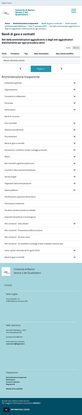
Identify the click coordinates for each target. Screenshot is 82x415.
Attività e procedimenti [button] (14, 129)
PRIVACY (36, 403)
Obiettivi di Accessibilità (14, 389)
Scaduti (68, 48)
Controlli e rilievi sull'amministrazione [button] (20, 170)
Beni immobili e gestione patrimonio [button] (19, 163)
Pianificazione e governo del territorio (20, 196)
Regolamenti (10, 384)
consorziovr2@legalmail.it (15, 344)
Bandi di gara (10, 379)
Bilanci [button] (7, 156)
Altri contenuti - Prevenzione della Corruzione (23, 230)
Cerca (76, 48)
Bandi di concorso (12, 116)
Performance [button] (10, 109)
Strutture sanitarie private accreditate (20, 210)
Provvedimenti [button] (11, 136)
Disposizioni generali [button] (13, 82)
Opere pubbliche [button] (11, 190)
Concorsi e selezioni (13, 382)
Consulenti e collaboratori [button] (15, 96)
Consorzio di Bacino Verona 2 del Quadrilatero (24, 12)
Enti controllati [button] (11, 123)
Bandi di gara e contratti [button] (14, 143)
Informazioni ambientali (14, 203)
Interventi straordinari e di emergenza (20, 217)
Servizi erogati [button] (10, 176)
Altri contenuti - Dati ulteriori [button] (17, 223)
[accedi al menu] (73, 12)
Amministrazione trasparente (25, 23)
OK (6, 409)
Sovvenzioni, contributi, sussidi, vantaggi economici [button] (26, 150)
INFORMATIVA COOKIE (20, 409)
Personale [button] (9, 103)
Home (7, 23)
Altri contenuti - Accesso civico (17, 237)
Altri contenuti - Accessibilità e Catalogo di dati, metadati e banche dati (34, 243)
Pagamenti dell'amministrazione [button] (18, 183)
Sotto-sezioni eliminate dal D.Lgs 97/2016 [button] (22, 250)
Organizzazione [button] (11, 89)
